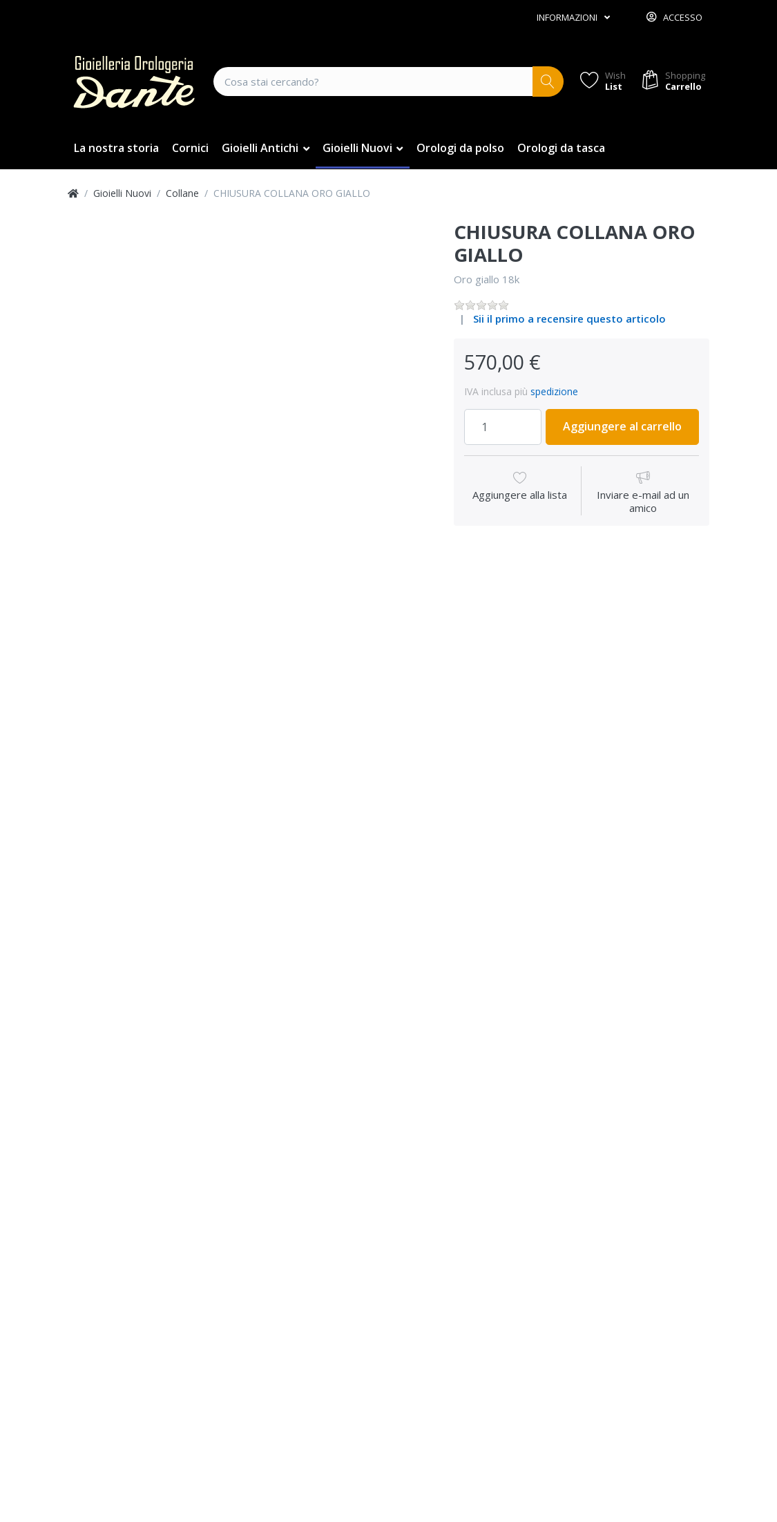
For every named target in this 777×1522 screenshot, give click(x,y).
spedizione (554, 391)
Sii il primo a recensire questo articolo (569, 318)
